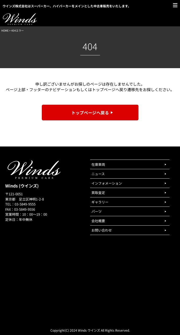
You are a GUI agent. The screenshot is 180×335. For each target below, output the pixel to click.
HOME (5, 30)
